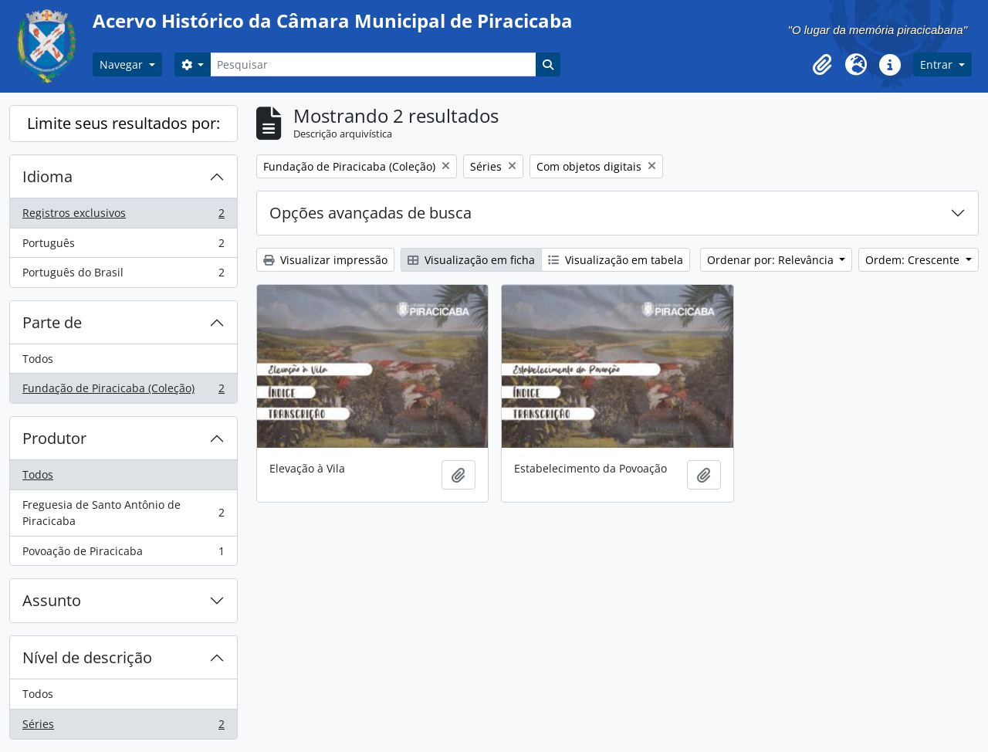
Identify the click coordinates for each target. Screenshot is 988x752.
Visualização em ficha (471, 259)
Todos (37, 358)
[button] (822, 65)
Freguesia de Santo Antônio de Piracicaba (123, 513)
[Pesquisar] (373, 64)
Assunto (51, 600)
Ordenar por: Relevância (772, 259)
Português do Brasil (123, 275)
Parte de (52, 322)
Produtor (54, 438)
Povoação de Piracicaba (123, 554)
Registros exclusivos (123, 216)
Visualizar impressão (325, 259)
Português (123, 246)
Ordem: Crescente (914, 259)
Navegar (123, 64)
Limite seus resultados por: (123, 123)
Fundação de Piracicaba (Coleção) (123, 391)
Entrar (938, 64)
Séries (123, 727)
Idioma (47, 176)
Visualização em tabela (615, 259)
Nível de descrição (87, 657)
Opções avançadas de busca (370, 212)
